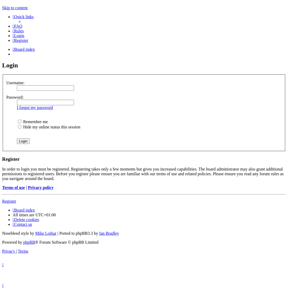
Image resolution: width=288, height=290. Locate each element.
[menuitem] (17, 26)
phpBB (29, 242)
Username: (15, 83)
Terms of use (13, 187)
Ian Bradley (109, 233)
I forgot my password (35, 107)
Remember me (33, 121)
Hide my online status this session (49, 127)
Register (9, 201)
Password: (15, 97)
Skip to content (15, 8)
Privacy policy (40, 187)
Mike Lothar (45, 233)
